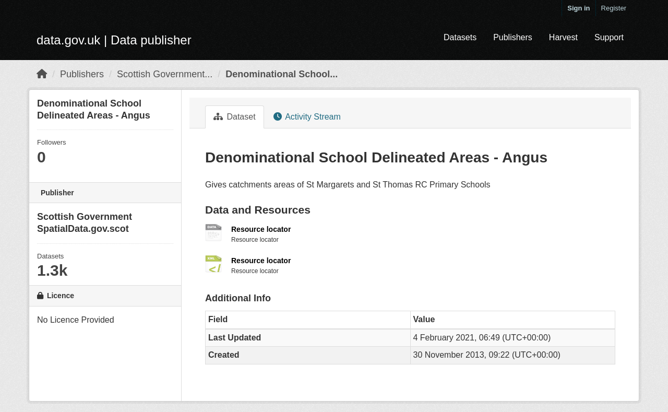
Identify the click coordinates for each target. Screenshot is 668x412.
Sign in (578, 8)
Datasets (460, 37)
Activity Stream (307, 116)
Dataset (234, 116)
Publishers (512, 37)
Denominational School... (281, 74)
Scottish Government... (164, 74)
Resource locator (261, 229)
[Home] (42, 74)
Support (609, 37)
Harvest (563, 37)
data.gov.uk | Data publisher (114, 40)
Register (613, 8)
